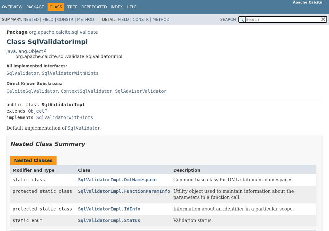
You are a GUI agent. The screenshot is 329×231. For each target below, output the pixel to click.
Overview (12, 7)
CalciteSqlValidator (32, 91)
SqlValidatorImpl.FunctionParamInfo (124, 191)
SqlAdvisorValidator (140, 91)
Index (117, 7)
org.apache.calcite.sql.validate (63, 32)
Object (36, 111)
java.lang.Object (24, 51)
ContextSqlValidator (86, 91)
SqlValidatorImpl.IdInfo (109, 208)
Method (85, 19)
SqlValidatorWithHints (70, 73)
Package (35, 7)
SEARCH (228, 19)
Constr (65, 19)
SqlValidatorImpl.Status (109, 220)
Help (132, 7)
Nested (31, 19)
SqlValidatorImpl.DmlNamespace (117, 179)
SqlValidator (22, 73)
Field (47, 19)
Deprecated (94, 7)
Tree (72, 7)
